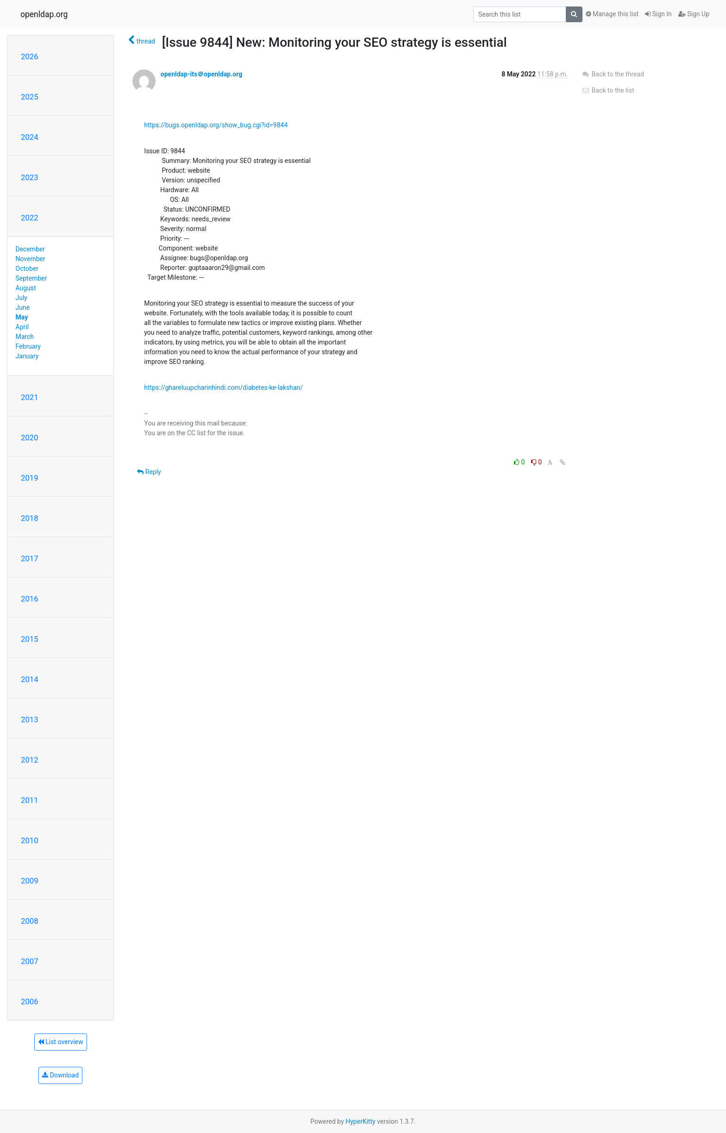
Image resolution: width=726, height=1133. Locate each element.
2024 (29, 137)
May (22, 317)
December (30, 249)
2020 (29, 437)
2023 (29, 177)
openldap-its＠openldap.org (201, 74)
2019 (29, 477)
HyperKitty (360, 1121)
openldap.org (44, 14)
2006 (29, 1001)
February (28, 346)
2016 (29, 598)
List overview (60, 1041)
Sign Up (693, 14)
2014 (29, 679)
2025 (29, 96)
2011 (29, 800)
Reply (149, 472)
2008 (29, 921)
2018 (29, 518)
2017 (29, 558)
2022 (29, 217)
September (31, 278)
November (30, 259)
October (27, 268)
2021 (29, 397)
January (27, 356)
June (23, 307)
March (25, 336)
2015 (29, 639)
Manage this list (612, 14)
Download (60, 1075)
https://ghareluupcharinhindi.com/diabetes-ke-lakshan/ (223, 387)
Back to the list (608, 90)
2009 (29, 880)
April (22, 327)
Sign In (658, 14)
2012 (29, 759)
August (26, 288)
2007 (29, 961)
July (21, 297)
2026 (29, 56)
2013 (29, 719)
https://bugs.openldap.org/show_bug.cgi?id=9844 (216, 125)
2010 (29, 840)
